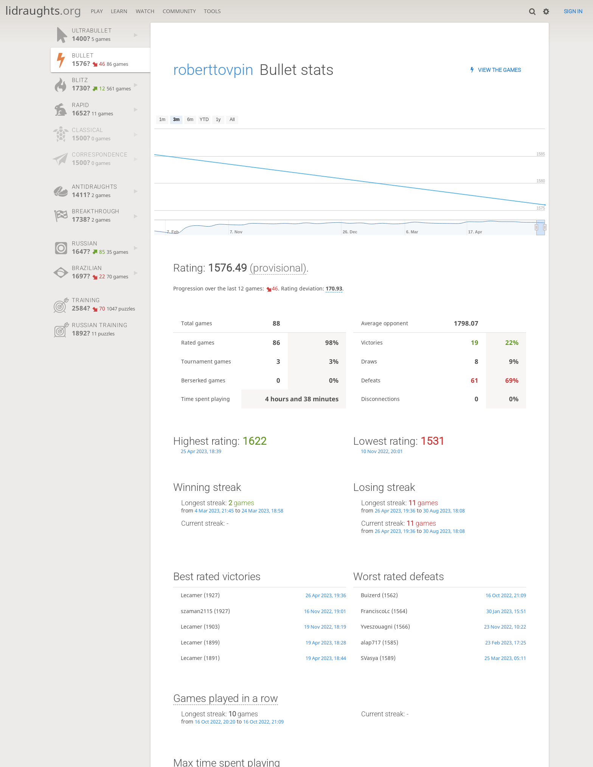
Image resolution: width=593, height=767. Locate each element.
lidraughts (43, 10)
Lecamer (191, 595)
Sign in (573, 11)
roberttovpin (213, 70)
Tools (212, 11)
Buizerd (370, 595)
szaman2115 (197, 611)
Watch (145, 11)
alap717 (371, 642)
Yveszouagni (377, 626)
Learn (119, 11)
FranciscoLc (375, 611)
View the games (499, 70)
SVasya (369, 657)
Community (179, 11)
